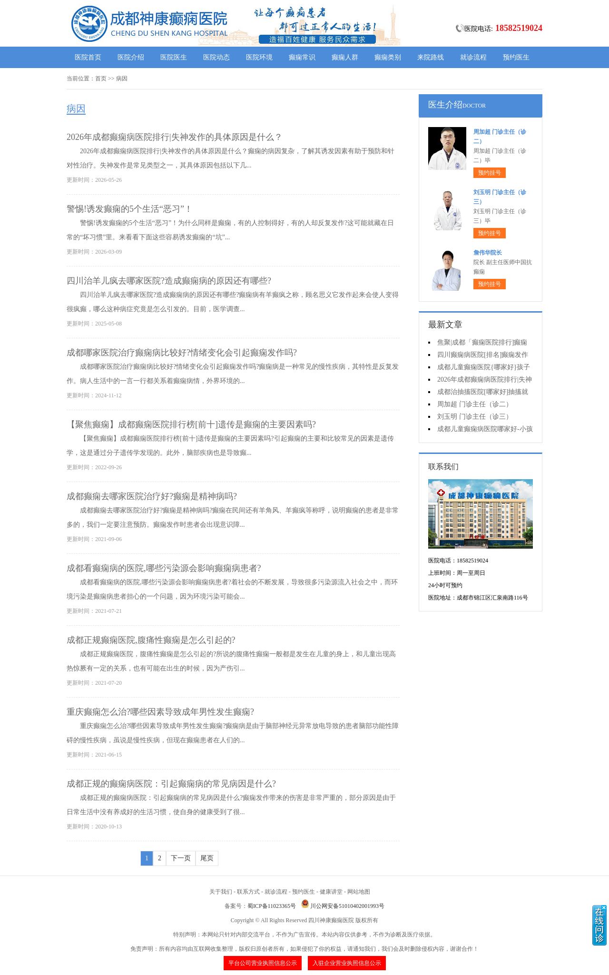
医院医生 (173, 57)
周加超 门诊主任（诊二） (474, 404)
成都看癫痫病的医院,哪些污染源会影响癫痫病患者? (164, 568)
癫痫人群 (345, 57)
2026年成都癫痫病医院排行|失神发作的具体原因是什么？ (175, 137)
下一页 (181, 858)
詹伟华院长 (487, 252)
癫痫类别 (387, 57)
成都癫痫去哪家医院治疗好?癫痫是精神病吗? (152, 496)
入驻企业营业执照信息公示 (347, 963)
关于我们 (220, 891)
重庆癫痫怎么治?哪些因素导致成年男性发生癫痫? (160, 712)
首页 (101, 78)
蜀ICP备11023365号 (271, 906)
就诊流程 (473, 57)
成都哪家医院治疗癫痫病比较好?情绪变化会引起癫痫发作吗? (182, 352)
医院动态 (216, 57)
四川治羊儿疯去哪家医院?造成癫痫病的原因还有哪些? (169, 281)
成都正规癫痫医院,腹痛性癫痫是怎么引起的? (151, 640)
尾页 (207, 858)
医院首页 (88, 57)
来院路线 (430, 57)
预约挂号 (489, 172)
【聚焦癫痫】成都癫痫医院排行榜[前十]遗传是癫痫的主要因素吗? (191, 424)
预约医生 (516, 57)
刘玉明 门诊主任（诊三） (474, 416)
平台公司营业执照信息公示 (262, 963)
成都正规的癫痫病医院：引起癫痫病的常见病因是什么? (171, 783)
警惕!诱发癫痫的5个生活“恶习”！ (130, 209)
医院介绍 (131, 57)
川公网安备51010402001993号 (347, 906)
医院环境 (259, 57)
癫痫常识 (302, 57)
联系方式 (248, 891)
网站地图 (358, 891)
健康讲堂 (331, 891)
